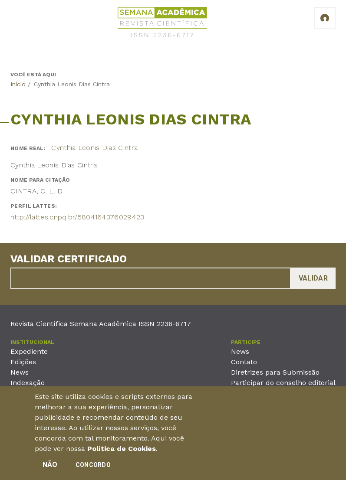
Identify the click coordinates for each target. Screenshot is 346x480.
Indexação (27, 383)
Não (50, 468)
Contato (244, 362)
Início (18, 84)
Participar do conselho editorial (283, 383)
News (19, 372)
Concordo (93, 467)
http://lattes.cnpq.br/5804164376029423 (77, 217)
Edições (23, 362)
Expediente (29, 351)
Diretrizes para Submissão (275, 372)
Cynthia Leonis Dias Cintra (94, 148)
